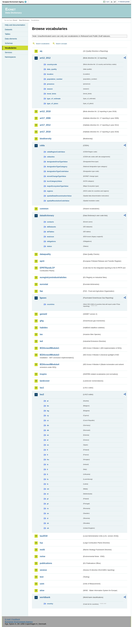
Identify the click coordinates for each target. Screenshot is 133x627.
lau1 (42, 388)
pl (47, 499)
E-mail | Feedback (12, 619)
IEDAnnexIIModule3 (49, 355)
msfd (42, 550)
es (48, 445)
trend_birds (51, 94)
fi (47, 450)
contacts (50, 222)
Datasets (8, 29)
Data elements (11, 39)
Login (107, 1)
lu (47, 479)
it (47, 469)
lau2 (42, 394)
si (47, 518)
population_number (54, 79)
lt (47, 474)
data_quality (52, 69)
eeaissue (50, 237)
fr (47, 455)
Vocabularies (10, 48)
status (49, 246)
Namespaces (10, 57)
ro (48, 508)
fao (41, 291)
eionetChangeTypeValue (56, 176)
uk (48, 528)
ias (41, 334)
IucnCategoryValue (54, 181)
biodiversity (45, 138)
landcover (45, 381)
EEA (15, 2)
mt (48, 489)
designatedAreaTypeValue (57, 162)
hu (48, 460)
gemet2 (43, 314)
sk (48, 523)
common (44, 209)
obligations (51, 241)
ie (47, 464)
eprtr (42, 261)
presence (50, 84)
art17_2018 (45, 132)
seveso (43, 570)
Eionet (15, 20)
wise (42, 590)
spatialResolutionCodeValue (58, 201)
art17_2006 (45, 118)
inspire (43, 374)
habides (44, 328)
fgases (43, 298)
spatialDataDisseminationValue (59, 196)
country (50, 604)
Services (8, 52)
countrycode (52, 64)
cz (48, 420)
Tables (7, 34)
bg (48, 411)
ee (48, 435)
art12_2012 (45, 58)
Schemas (9, 43)
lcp (41, 543)
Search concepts (61, 43)
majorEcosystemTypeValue (57, 186)
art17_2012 (45, 125)
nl (47, 494)
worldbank (45, 597)
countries (50, 304)
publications (46, 563)
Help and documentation (15, 25)
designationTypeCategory (57, 167)
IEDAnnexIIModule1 (49, 348)
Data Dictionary (24, 20)
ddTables (50, 232)
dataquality (45, 254)
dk (48, 430)
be (48, 406)
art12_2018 (45, 111)
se (48, 513)
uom (42, 584)
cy (48, 415)
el (47, 440)
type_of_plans (52, 103)
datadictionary (47, 215)
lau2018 (43, 536)
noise (42, 556)
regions (50, 191)
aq (41, 51)
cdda (42, 145)
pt (47, 504)
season (50, 89)
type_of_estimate (54, 99)
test (41, 577)
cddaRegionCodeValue (56, 152)
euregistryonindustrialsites (53, 277)
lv (47, 484)
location (50, 74)
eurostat (44, 284)
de (48, 425)
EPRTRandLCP (47, 268)
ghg (42, 321)
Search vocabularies (42, 43)
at (47, 401)
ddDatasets (51, 227)
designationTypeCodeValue (57, 171)
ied (41, 341)
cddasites (51, 157)
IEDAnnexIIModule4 (49, 364)
